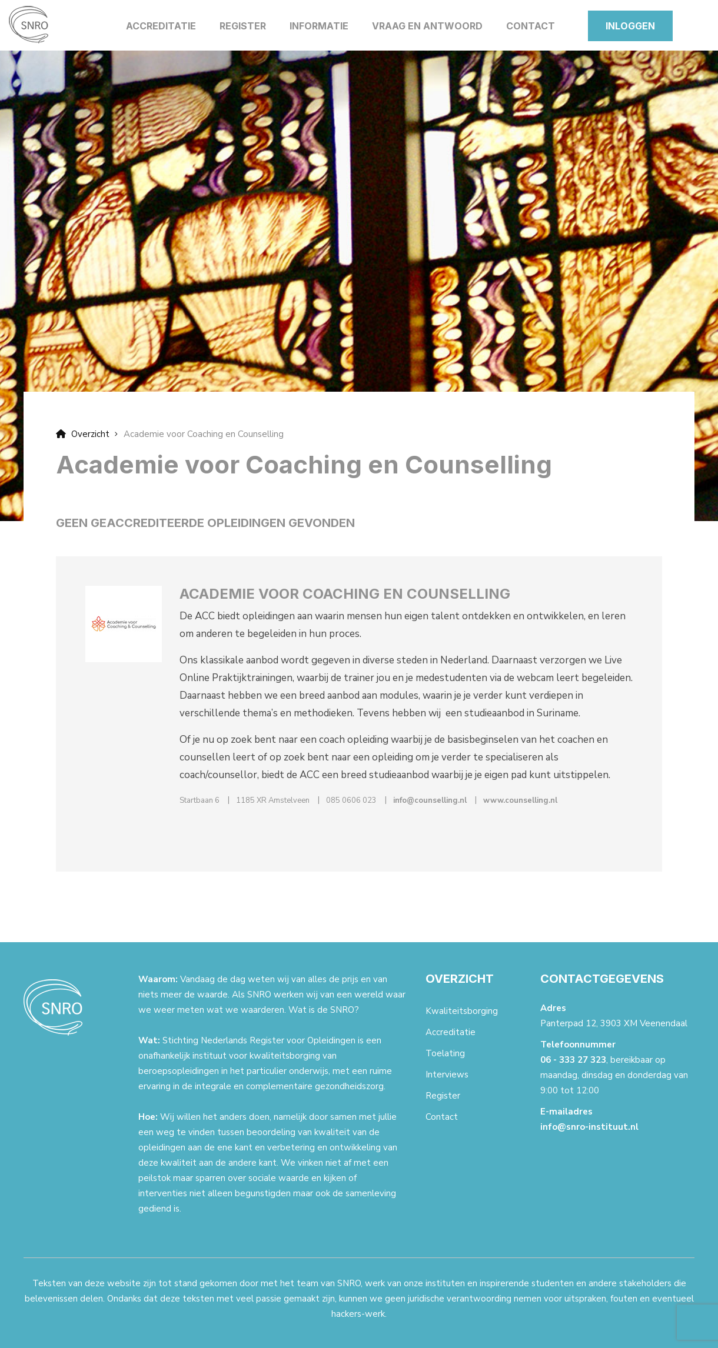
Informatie (319, 26)
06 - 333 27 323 (573, 1060)
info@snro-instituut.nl (589, 1127)
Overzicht (82, 434)
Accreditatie (161, 26)
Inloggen (630, 26)
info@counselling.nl (430, 800)
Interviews (447, 1074)
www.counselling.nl (520, 800)
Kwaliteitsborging (462, 1011)
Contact (530, 26)
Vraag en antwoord (427, 26)
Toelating (445, 1053)
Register (243, 26)
